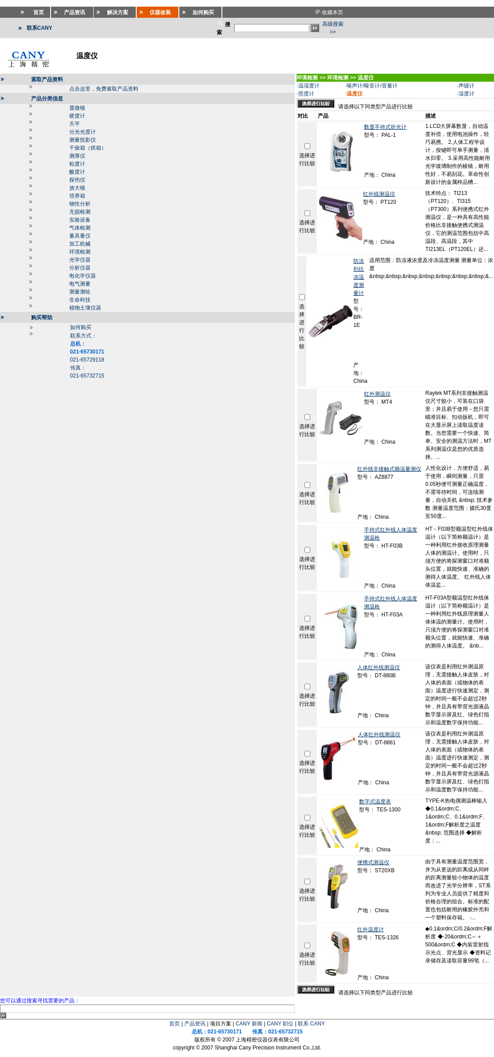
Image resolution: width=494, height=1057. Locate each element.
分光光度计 (82, 132)
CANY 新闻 (249, 1024)
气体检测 (80, 228)
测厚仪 (77, 156)
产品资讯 (195, 1024)
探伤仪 (77, 180)
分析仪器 (80, 268)
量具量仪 (80, 236)
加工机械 (80, 244)
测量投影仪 (82, 140)
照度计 (306, 94)
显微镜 (77, 108)
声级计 (466, 86)
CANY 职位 (280, 1024)
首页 (174, 1024)
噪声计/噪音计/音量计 (372, 86)
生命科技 (80, 300)
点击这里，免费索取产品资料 (103, 89)
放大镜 (77, 188)
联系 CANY (311, 1024)
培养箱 (77, 196)
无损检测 (80, 212)
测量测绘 (80, 292)
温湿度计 (309, 86)
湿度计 (466, 94)
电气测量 (80, 284)
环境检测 (80, 252)
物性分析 (80, 204)
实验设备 (80, 220)
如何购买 (80, 327)
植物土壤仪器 (85, 308)
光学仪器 (80, 260)
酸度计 (77, 172)
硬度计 (77, 116)
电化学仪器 (82, 276)
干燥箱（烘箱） (88, 148)
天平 (74, 124)
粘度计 (77, 164)
